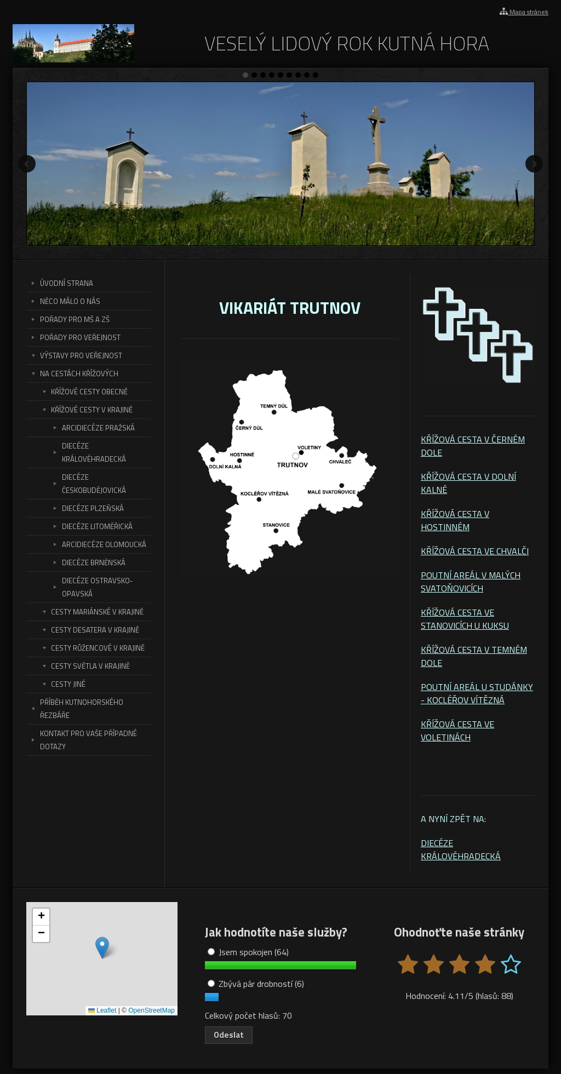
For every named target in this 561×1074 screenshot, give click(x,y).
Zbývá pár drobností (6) (256, 983)
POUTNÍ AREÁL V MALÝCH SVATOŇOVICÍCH (470, 581)
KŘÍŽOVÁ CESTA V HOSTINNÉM (455, 520)
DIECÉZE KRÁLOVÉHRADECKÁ (461, 849)
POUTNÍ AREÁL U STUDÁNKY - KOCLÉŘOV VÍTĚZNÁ (477, 693)
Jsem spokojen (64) (248, 951)
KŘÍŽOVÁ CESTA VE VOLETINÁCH (457, 730)
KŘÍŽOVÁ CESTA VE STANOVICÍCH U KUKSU (465, 619)
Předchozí (27, 164)
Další (534, 164)
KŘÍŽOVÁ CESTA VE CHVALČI (475, 551)
